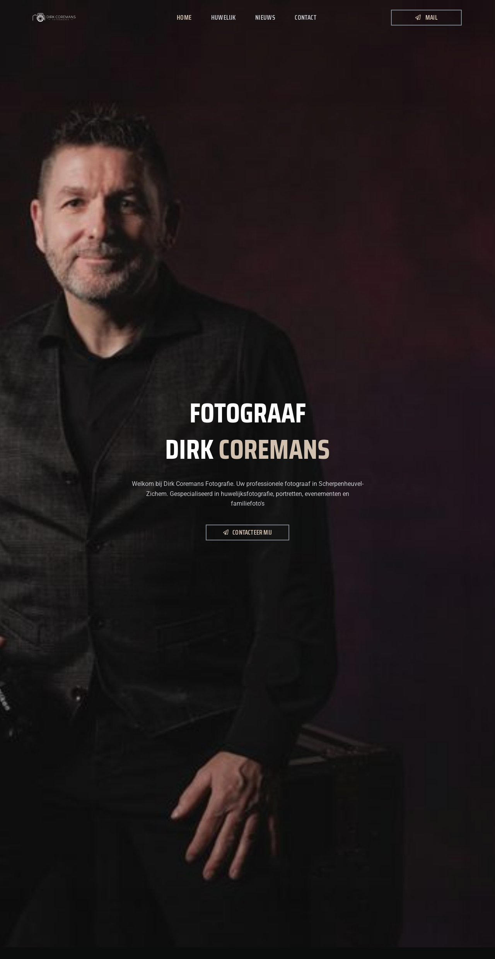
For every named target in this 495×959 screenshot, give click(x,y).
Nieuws (265, 17)
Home (184, 17)
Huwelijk (223, 17)
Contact (305, 17)
